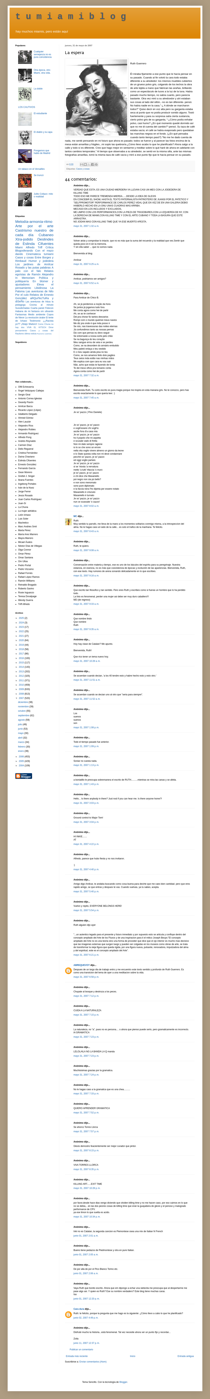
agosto (21, 720)
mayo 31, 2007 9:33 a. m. (86, 604)
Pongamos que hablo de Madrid (42, 152)
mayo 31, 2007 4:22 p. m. (86, 844)
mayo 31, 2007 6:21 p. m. (86, 955)
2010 (22, 685)
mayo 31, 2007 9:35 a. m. (86, 629)
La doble (38, 88)
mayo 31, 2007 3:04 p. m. (86, 822)
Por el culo (22, 294)
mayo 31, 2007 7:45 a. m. (86, 397)
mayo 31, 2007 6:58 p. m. (86, 977)
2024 (22, 622)
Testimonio (35, 320)
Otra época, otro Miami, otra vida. (42, 71)
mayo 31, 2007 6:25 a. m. (86, 264)
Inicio (132, 1356)
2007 (22, 698)
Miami (19, 247)
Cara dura (79, 1309)
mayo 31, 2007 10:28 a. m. (87, 661)
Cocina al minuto (41, 305)
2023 (22, 627)
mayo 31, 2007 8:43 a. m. (86, 531)
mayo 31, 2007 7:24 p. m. (86, 1074)
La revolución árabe (35, 317)
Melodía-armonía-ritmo (33, 222)
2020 (22, 640)
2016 (22, 658)
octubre (22, 711)
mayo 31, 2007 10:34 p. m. (87, 1216)
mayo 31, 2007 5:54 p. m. (86, 910)
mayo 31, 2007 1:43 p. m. (86, 784)
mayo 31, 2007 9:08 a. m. (86, 550)
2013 (22, 671)
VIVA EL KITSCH (36, 327)
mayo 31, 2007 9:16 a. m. (86, 575)
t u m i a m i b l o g (70, 17)
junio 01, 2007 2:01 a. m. (86, 1235)
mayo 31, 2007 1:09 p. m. (86, 746)
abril (20, 737)
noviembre (23, 706)
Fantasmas (21, 314)
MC (75, 516)
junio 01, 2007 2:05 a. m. (86, 1254)
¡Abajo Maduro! (29, 324)
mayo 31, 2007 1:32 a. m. (86, 226)
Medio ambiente (36, 314)
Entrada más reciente (77, 1356)
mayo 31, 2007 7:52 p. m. (86, 1112)
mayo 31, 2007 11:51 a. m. (87, 680)
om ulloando (47, 311)
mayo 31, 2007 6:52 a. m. (86, 283)
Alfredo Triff (34, 247)
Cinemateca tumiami (39, 254)
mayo (21, 733)
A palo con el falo (34, 269)
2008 (22, 693)
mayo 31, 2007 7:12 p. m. (86, 996)
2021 (22, 636)
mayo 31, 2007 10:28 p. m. (87, 1188)
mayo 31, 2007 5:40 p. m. (86, 891)
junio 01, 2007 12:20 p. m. (87, 1298)
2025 (22, 618)
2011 (22, 680)
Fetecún (49, 308)
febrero (22, 746)
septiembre (24, 715)
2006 (22, 756)
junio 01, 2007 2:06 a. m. (86, 1273)
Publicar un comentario (81, 1349)
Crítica (49, 247)
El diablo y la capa (43, 132)
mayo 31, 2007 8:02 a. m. (86, 506)
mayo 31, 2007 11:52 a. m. (87, 699)
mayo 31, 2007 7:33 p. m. (86, 1093)
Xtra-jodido (24, 239)
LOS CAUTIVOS (26, 107)
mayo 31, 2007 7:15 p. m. (86, 1014)
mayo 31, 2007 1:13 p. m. (86, 765)
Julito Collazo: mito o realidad (43, 195)
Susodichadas (22, 308)
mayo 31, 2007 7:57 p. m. (86, 1131)
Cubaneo (46, 235)
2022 (22, 631)
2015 (22, 662)
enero (21, 751)
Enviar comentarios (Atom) (93, 1361)
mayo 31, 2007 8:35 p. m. (86, 1169)
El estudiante (40, 113)
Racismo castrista (44, 334)
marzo (21, 742)
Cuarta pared (37, 308)
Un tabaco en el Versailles (31, 169)
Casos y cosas (83, 169)
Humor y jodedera (41, 260)
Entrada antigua (186, 1356)
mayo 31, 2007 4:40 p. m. (86, 869)
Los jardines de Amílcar (34, 264)
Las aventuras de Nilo (39, 291)
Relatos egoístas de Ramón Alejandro (34, 272)
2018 (22, 649)
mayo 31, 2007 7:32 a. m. (86, 375)
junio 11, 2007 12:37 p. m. (87, 1343)
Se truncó (39, 175)
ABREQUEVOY (82, 965)
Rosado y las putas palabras (33, 267)
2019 (22, 645)
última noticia (30, 333)
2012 (22, 676)
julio (20, 724)
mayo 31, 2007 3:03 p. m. (86, 803)
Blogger (123, 1382)
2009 (22, 689)
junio (20, 728)
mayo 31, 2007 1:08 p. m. (86, 727)
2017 (22, 653)
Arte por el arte (34, 226)
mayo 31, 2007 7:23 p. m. (86, 1037)
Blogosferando (24, 250)
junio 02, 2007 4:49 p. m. (86, 1317)
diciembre (23, 702)
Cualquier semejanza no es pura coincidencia (43, 54)
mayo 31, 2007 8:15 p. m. (86, 1150)
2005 (22, 761)
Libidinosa (41, 287)
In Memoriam (25, 277)
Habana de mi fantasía (27, 311)
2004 (22, 765)
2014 (22, 667)
